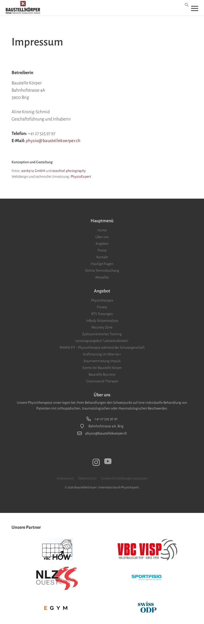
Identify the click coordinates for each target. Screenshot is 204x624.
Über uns (102, 237)
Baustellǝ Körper (85, 487)
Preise (102, 250)
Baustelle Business (102, 374)
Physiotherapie (102, 300)
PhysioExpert (81, 176)
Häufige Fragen (102, 264)
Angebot (102, 244)
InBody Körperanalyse (102, 320)
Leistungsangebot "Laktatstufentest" (102, 341)
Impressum (65, 478)
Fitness (102, 307)
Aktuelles (102, 277)
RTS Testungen (102, 314)
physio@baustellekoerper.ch (53, 140)
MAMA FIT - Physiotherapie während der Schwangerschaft (102, 347)
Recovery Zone (102, 327)
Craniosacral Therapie (102, 381)
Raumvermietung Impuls (102, 361)
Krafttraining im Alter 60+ (102, 354)
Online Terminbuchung (102, 270)
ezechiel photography (69, 171)
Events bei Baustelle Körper (102, 368)
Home (102, 230)
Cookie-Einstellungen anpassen (124, 478)
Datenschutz (87, 478)
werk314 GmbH (33, 171)
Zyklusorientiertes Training (102, 334)
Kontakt (102, 257)
